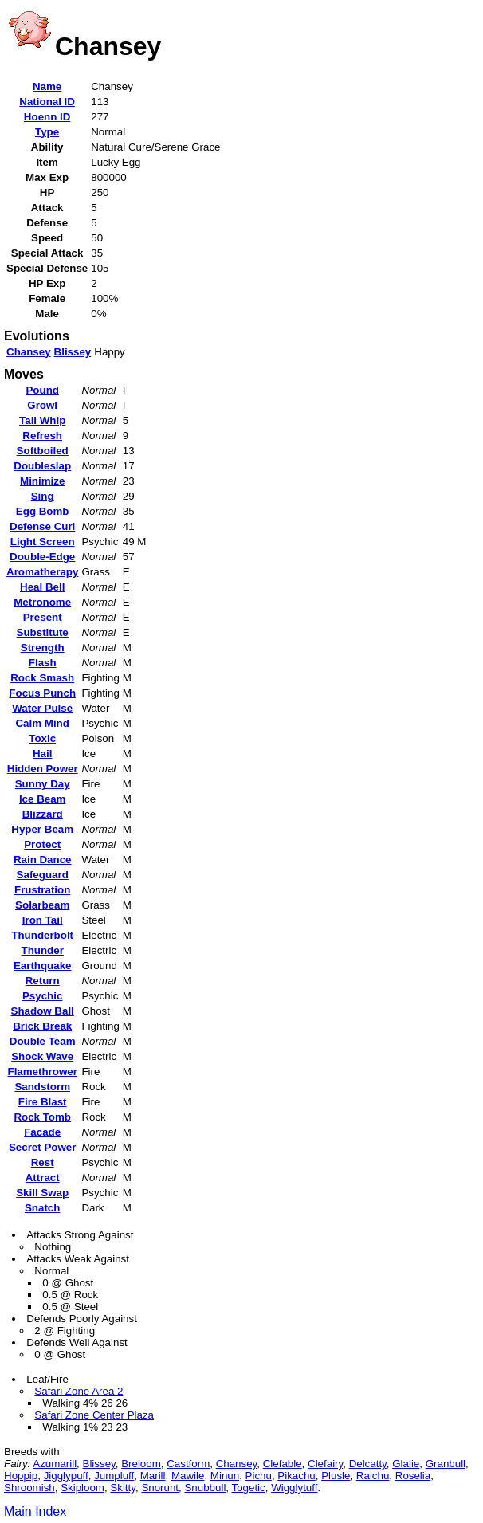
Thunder (43, 950)
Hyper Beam (42, 829)
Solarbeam (42, 905)
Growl (42, 405)
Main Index (35, 1511)
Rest (42, 1162)
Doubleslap (42, 466)
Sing (42, 496)
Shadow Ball (42, 1011)
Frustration (42, 890)
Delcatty (368, 1464)
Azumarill (55, 1464)
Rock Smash (42, 678)
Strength (43, 648)
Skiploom (82, 1488)
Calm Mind (42, 723)
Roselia (412, 1476)
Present (42, 617)
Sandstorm (42, 1087)
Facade (42, 1132)
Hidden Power (42, 769)
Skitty (122, 1488)
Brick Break (42, 1026)
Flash (43, 663)
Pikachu (296, 1476)
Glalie (405, 1464)
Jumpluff (114, 1476)
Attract (43, 1177)
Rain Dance (43, 860)
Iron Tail (42, 920)
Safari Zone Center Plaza (94, 1415)
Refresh (42, 436)
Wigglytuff (294, 1488)
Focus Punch (42, 693)
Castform (188, 1464)
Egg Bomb (42, 511)
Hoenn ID (47, 117)
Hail (42, 754)
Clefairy (325, 1464)
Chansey (28, 352)
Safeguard (43, 875)
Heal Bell (42, 587)
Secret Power (42, 1147)
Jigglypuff (66, 1476)
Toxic (42, 738)
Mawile (187, 1476)
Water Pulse (42, 708)
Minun (224, 1476)
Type (47, 132)
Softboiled (43, 451)
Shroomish (29, 1488)
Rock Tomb (42, 1117)
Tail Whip (42, 420)
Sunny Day (42, 784)
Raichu (373, 1476)
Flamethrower (42, 1071)
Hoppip (20, 1476)
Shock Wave (42, 1056)
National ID (47, 102)
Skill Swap (42, 1193)
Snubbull (205, 1488)
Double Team (43, 1041)
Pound (42, 390)
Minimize (42, 481)
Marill (153, 1476)
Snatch (42, 1208)
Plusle (335, 1476)
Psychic (42, 996)
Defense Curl (42, 526)
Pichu (258, 1476)
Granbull (445, 1464)
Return (43, 981)
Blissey (73, 352)
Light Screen (42, 542)
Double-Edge (42, 557)
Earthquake (43, 966)
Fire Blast (42, 1102)
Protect (42, 844)
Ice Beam (42, 799)
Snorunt (160, 1488)
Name (47, 86)
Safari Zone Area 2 (78, 1391)
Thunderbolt (42, 935)
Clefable (282, 1464)
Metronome (42, 602)
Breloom (141, 1464)
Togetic (248, 1488)
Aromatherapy (42, 572)
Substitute (43, 632)
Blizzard (42, 814)
